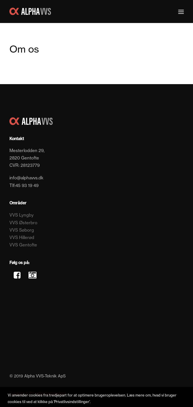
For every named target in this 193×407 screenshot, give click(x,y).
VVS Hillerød (21, 237)
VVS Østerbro (23, 222)
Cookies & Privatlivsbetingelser (37, 393)
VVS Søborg (21, 230)
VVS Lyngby (21, 215)
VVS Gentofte (23, 245)
